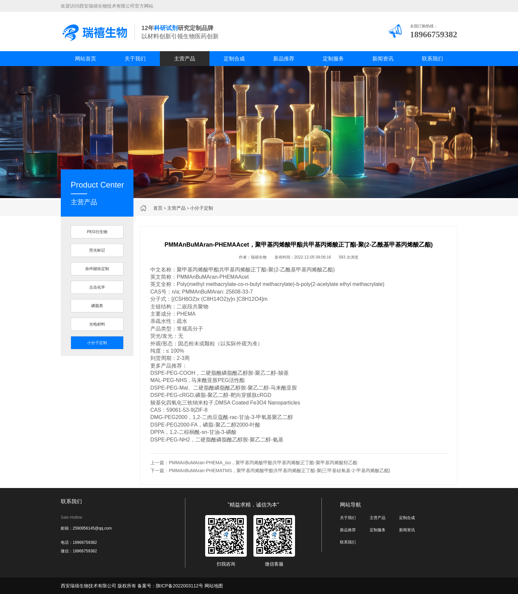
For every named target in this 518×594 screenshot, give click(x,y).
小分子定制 (201, 208)
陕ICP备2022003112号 (179, 585)
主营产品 (184, 58)
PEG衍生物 (97, 231)
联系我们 (432, 58)
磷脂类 (97, 305)
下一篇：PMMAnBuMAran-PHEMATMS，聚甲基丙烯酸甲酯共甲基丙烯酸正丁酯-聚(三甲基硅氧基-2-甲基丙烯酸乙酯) (270, 470)
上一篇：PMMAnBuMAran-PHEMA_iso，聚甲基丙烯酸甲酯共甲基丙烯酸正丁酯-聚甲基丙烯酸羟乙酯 (253, 462)
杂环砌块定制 (97, 268)
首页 (158, 208)
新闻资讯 (382, 58)
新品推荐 (283, 58)
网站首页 (85, 58)
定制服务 (333, 58)
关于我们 (135, 58)
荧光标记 (97, 250)
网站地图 (213, 585)
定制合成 (234, 58)
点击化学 (97, 287)
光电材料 (97, 324)
